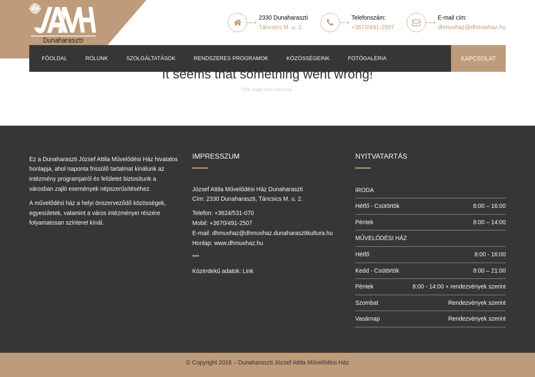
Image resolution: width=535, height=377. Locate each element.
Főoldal (54, 58)
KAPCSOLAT (478, 58)
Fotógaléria (367, 58)
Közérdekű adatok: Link (222, 271)
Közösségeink (308, 58)
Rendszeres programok (231, 58)
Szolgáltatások (151, 58)
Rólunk (96, 58)
